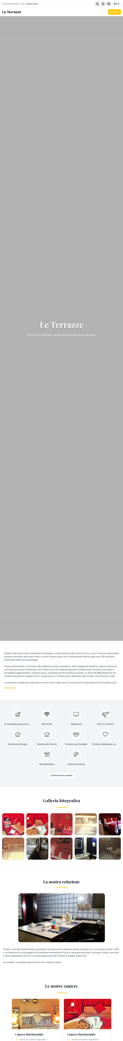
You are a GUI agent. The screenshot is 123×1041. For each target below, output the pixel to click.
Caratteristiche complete (61, 775)
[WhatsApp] (103, 3)
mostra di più (10, 687)
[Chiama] (97, 3)
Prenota (114, 11)
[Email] (108, 3)
